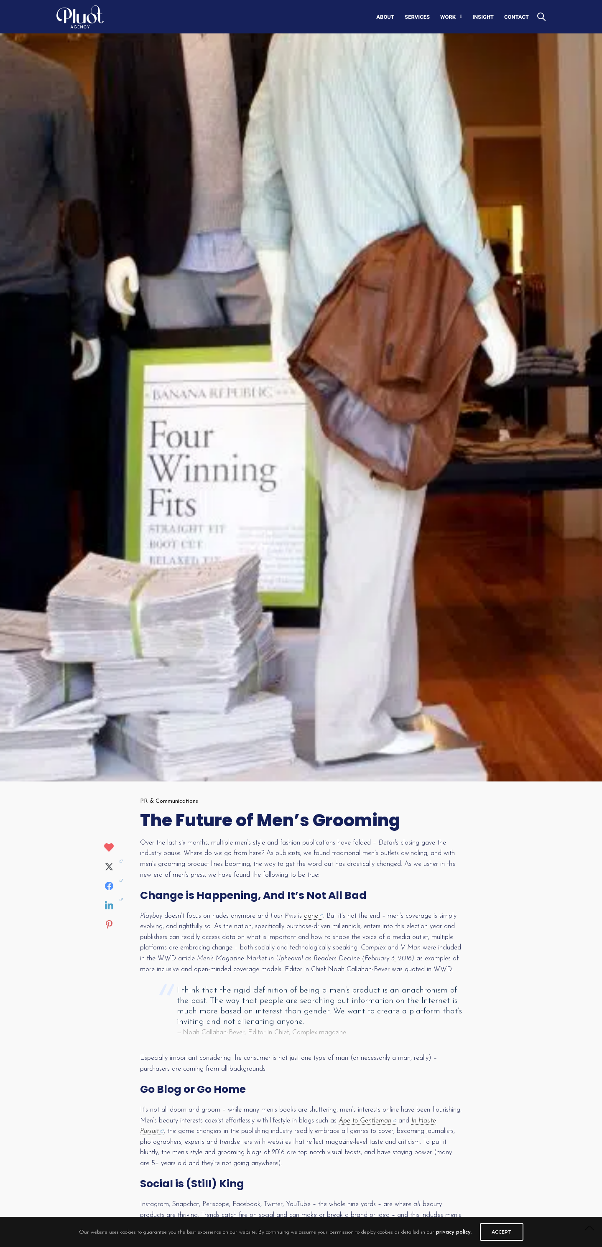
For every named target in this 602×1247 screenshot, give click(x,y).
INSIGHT (483, 17)
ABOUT (385, 17)
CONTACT (516, 17)
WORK (448, 17)
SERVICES (417, 17)
